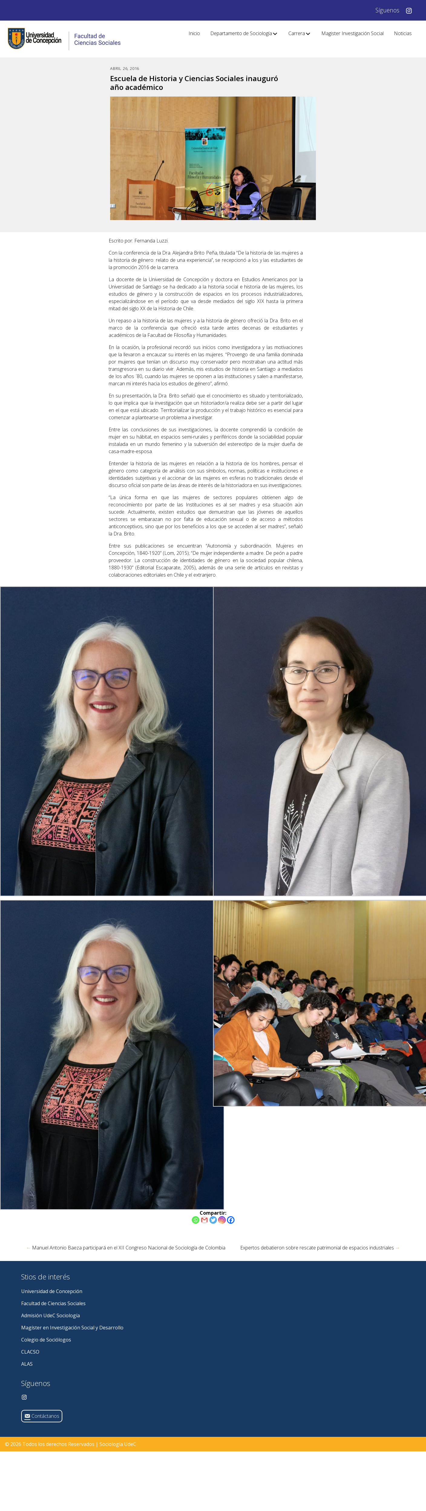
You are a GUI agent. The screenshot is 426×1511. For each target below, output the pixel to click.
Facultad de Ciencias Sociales (53, 1303)
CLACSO (30, 1351)
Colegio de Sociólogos (46, 1339)
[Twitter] (213, 1220)
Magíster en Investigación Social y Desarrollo (72, 1327)
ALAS (27, 1364)
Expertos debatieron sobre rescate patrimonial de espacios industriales (320, 1247)
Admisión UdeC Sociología (50, 1315)
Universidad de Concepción (51, 1291)
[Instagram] (222, 1220)
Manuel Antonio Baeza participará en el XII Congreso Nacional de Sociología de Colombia (125, 1247)
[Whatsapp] (195, 1220)
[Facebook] (230, 1220)
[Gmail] (204, 1220)
